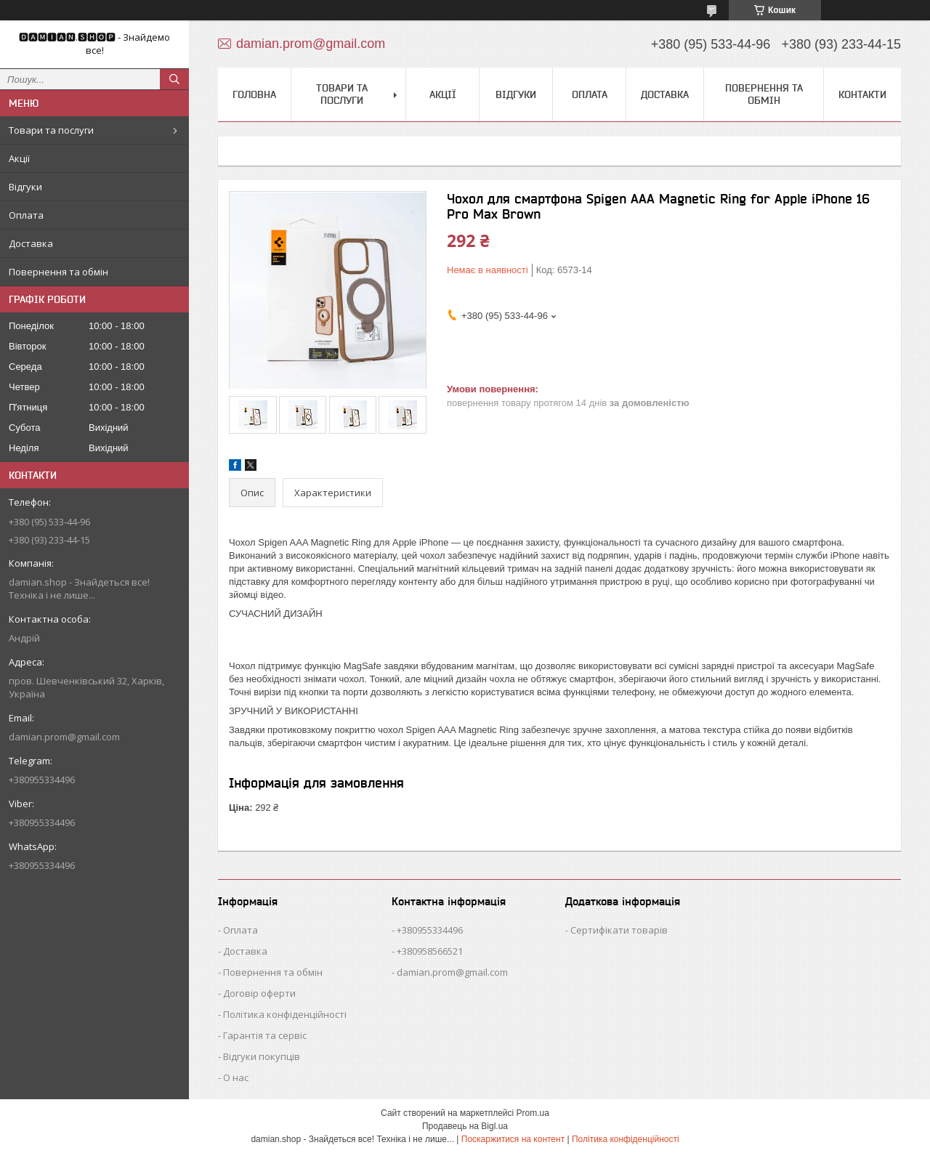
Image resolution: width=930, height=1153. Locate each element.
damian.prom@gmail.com (64, 736)
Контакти (862, 94)
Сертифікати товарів (619, 929)
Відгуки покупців (261, 1056)
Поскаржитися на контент (513, 1139)
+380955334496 (430, 929)
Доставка (31, 243)
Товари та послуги (51, 130)
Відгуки (25, 186)
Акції (19, 158)
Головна (254, 94)
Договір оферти (259, 993)
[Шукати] (174, 79)
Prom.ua (533, 1113)
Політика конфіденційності (285, 1014)
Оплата (26, 215)
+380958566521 (430, 951)
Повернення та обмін (58, 271)
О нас (235, 1077)
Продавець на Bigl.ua (465, 1126)
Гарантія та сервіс (265, 1035)
